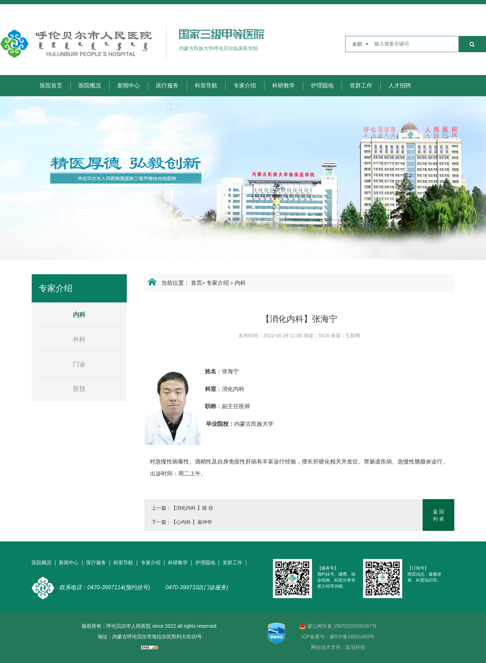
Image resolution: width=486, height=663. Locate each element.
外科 (79, 339)
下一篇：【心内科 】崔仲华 (181, 522)
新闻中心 (128, 85)
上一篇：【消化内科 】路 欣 (182, 508)
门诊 (79, 364)
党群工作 (361, 85)
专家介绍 (244, 85)
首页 (196, 283)
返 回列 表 (438, 515)
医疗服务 (167, 85)
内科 (240, 283)
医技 (79, 388)
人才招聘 (399, 85)
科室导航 (206, 85)
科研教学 (283, 85)
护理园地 (322, 85)
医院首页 (51, 85)
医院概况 (90, 85)
